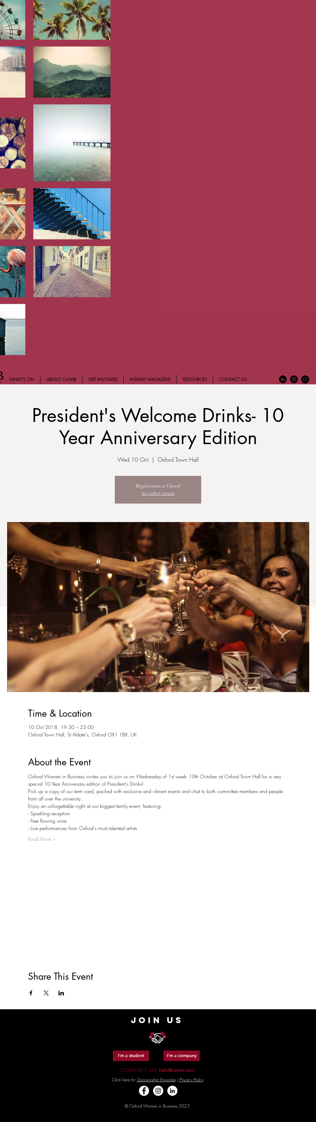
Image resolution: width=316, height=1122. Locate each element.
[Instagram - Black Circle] (294, 379)
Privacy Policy (191, 1080)
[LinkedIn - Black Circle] (283, 379)
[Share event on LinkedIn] (61, 992)
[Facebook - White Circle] (144, 1091)
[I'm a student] (131, 1056)
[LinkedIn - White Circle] (172, 1091)
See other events (158, 493)
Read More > (42, 839)
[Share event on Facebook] (31, 992)
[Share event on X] (46, 992)
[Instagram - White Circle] (158, 1091)
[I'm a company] (182, 1056)
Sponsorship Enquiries (156, 1080)
